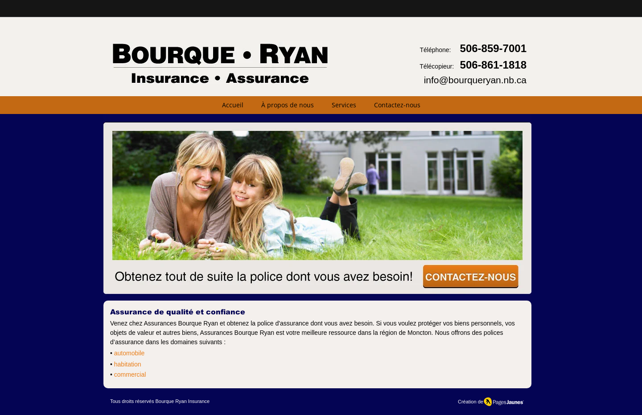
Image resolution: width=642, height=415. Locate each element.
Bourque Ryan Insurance (182, 401)
